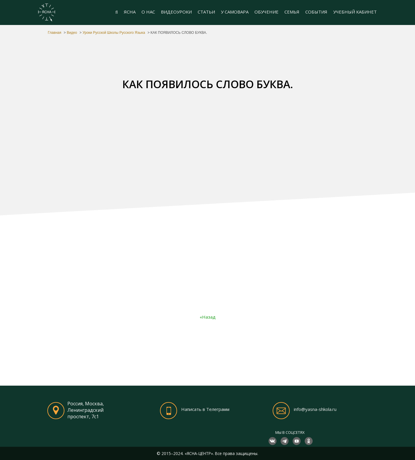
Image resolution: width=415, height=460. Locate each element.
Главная (54, 33)
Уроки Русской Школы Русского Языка (114, 33)
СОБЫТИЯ (316, 12)
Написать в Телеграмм (205, 409)
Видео (72, 33)
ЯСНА (130, 12)
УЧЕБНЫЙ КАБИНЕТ (355, 12)
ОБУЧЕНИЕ (266, 12)
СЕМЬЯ (291, 12)
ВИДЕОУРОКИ (176, 12)
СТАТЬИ (206, 12)
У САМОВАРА (235, 12)
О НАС (148, 12)
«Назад (208, 317)
